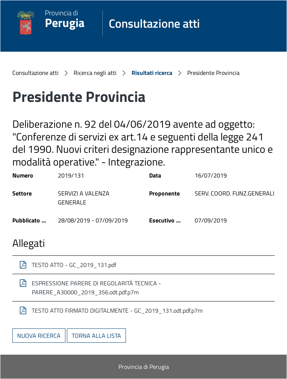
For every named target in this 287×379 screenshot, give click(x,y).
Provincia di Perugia (143, 366)
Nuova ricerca (39, 335)
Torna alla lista (96, 335)
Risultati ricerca (152, 72)
